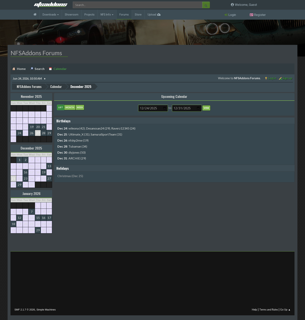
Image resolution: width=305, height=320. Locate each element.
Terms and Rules (268, 309)
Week (80, 107)
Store (138, 14)
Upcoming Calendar (174, 96)
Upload (152, 14)
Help (254, 309)
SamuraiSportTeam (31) (106, 134)
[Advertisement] (152, 280)
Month (70, 107)
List (60, 107)
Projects (89, 14)
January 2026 (31, 193)
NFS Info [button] (107, 14)
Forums (124, 14)
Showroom (71, 14)
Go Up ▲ (285, 309)
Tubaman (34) (77, 146)
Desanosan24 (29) (98, 128)
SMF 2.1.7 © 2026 (24, 309)
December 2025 (31, 147)
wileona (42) (76, 128)
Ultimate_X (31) (78, 134)
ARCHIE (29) (77, 158)
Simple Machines (46, 309)
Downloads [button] (51, 14)
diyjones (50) (77, 152)
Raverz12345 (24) (123, 128)
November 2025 (31, 96)
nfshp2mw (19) (78, 140)
